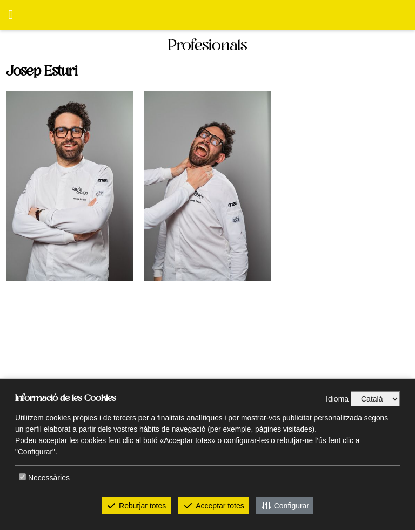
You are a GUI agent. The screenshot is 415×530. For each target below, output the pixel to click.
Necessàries (49, 477)
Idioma (337, 399)
